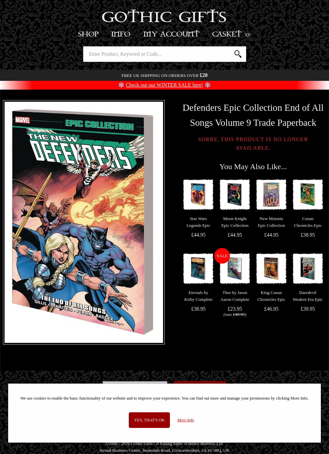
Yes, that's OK (149, 420)
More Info (185, 420)
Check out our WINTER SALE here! (164, 85)
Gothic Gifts (164, 17)
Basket (232, 34)
